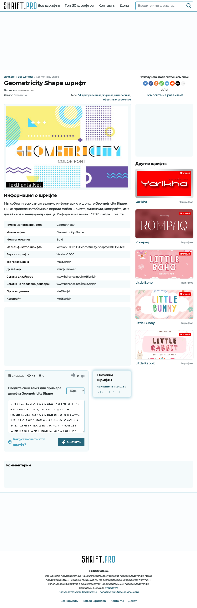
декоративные (91, 95)
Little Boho (144, 283)
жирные (107, 95)
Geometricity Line (108, 392)
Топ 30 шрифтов (79, 5)
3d (79, 95)
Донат (125, 5)
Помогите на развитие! (164, 95)
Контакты (106, 5)
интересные (122, 95)
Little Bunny (145, 323)
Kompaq (142, 242)
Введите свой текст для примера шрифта (34, 390)
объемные (110, 99)
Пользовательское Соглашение (77, 592)
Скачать (71, 442)
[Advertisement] (98, 41)
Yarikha (141, 202)
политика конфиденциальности (119, 592)
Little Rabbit (145, 363)
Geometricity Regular (111, 387)
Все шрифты (49, 5)
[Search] (189, 6)
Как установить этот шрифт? (26, 441)
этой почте (111, 587)
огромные (124, 99)
